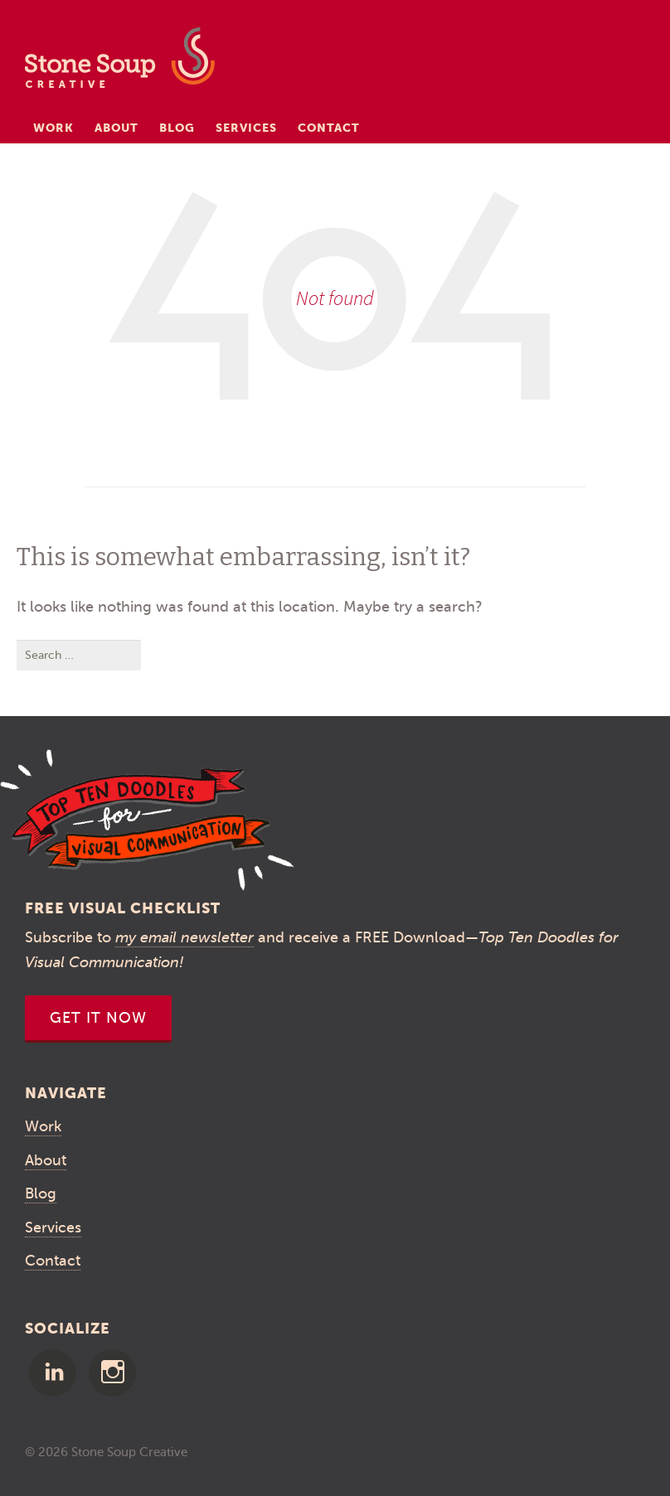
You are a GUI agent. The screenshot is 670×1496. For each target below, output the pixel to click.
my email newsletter (184, 937)
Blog (177, 127)
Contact (329, 127)
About (116, 127)
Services (246, 127)
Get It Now (98, 1018)
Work (53, 127)
